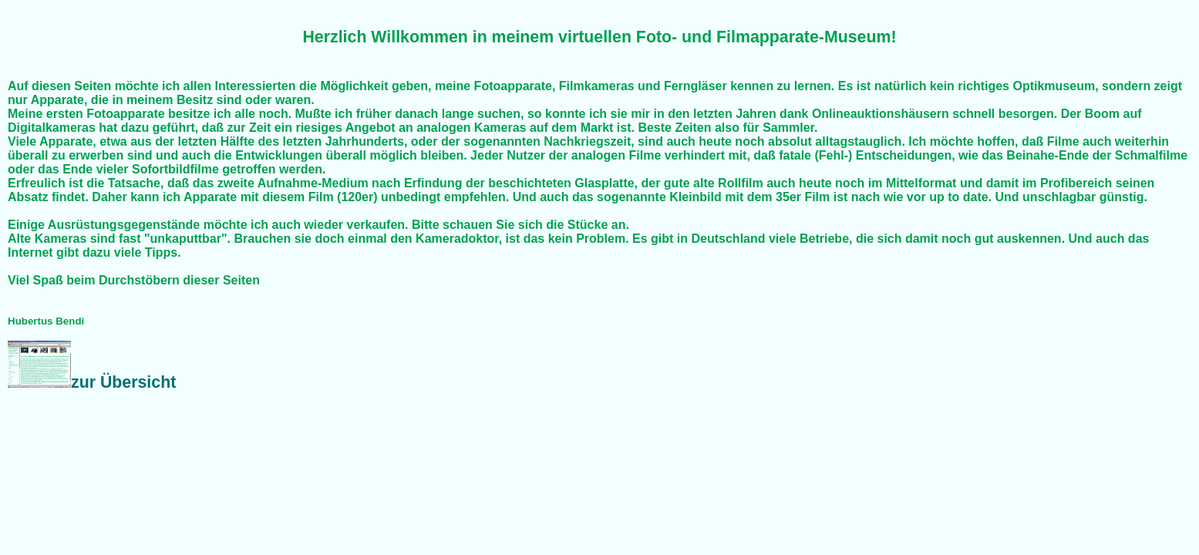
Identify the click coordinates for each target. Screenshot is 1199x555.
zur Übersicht (92, 382)
